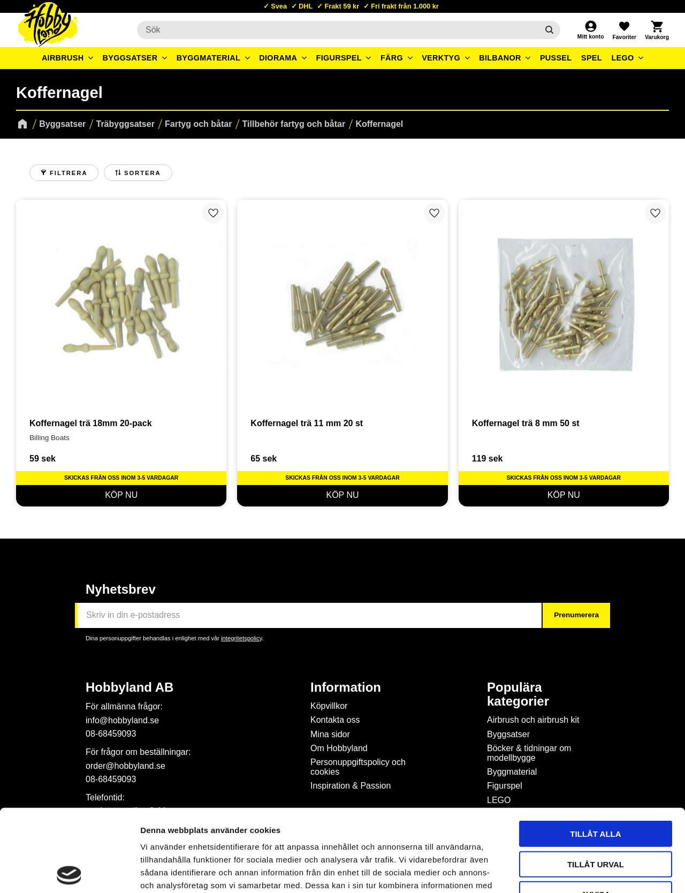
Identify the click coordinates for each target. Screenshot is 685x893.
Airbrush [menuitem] (63, 58)
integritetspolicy (241, 638)
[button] (624, 30)
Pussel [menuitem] (556, 58)
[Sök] (549, 30)
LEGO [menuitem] (622, 58)
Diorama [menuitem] (278, 58)
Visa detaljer (581, 871)
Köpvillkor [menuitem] (328, 705)
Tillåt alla (595, 751)
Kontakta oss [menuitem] (335, 719)
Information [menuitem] (345, 687)
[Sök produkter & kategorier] (337, 30)
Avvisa (596, 811)
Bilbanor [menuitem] (500, 58)
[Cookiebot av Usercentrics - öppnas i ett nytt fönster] (69, 872)
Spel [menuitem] (591, 58)
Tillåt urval (595, 781)
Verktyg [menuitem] (441, 58)
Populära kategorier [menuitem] (518, 694)
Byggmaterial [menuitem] (209, 58)
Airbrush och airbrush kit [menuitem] (533, 719)
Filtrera (68, 173)
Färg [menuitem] (391, 58)
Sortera (142, 173)
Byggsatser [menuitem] (130, 58)
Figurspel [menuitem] (339, 58)
